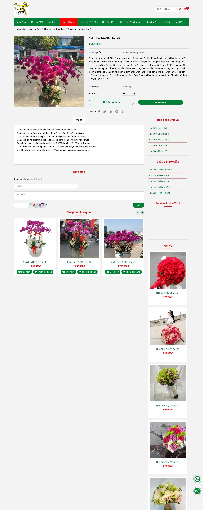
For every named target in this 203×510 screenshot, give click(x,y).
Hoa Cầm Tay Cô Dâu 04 (167, 462)
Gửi (138, 205)
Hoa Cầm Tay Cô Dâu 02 (167, 349)
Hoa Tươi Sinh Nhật (157, 128)
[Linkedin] (110, 111)
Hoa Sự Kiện (109, 22)
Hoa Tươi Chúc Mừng (158, 134)
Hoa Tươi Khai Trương (158, 139)
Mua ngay (161, 102)
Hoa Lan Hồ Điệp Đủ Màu (160, 169)
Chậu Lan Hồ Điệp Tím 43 (35, 262)
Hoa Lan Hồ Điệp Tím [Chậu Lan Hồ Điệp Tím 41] (54, 29)
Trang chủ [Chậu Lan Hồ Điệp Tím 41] (20, 29)
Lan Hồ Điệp (68, 22)
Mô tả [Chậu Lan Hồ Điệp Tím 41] (79, 120)
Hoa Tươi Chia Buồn (157, 145)
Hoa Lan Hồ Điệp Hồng (159, 193)
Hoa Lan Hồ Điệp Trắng (159, 187)
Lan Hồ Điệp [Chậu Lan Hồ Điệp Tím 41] (35, 29)
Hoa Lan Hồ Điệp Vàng (159, 181)
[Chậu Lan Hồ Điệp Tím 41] (21, 9)
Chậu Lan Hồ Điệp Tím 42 (79, 262)
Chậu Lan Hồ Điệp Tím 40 (123, 262)
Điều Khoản (152, 22)
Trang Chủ (21, 22)
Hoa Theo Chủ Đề (89, 22)
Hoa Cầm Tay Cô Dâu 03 (167, 405)
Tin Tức (166, 22)
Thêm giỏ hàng (111, 102)
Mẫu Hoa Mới (36, 22)
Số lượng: (93, 93)
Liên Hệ (178, 22)
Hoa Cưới (52, 22)
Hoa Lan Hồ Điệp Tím (158, 175)
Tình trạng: (94, 86)
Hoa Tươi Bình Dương (131, 22)
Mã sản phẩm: (95, 52)
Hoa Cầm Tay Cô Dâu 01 (167, 293)
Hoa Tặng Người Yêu (158, 151)
